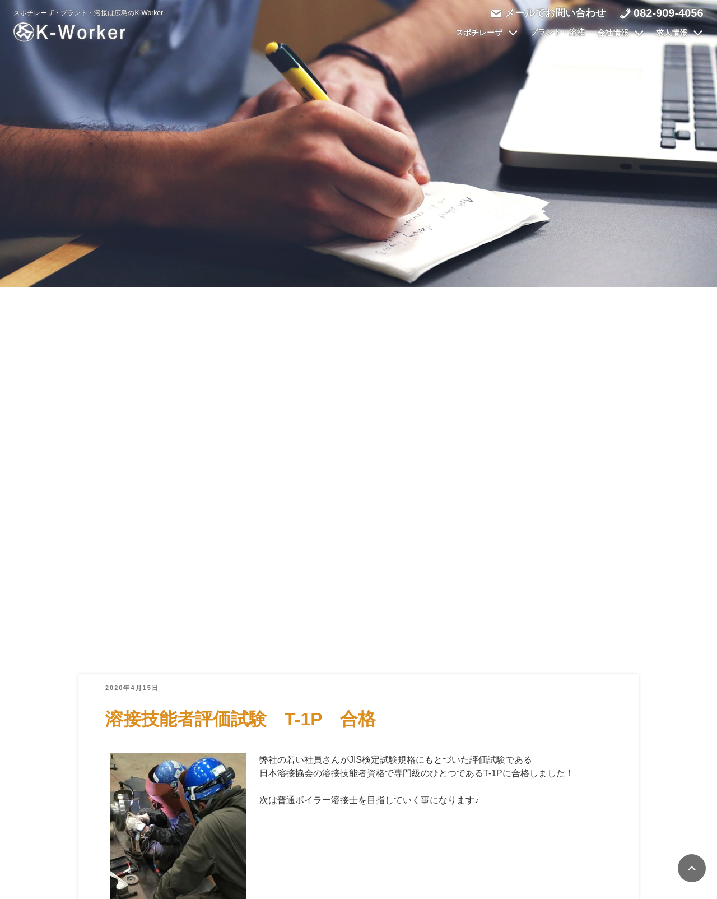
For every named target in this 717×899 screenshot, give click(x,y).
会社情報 (620, 32)
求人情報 (679, 32)
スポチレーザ (486, 32)
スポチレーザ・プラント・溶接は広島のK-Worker (88, 13)
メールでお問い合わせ (554, 12)
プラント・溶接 (557, 32)
